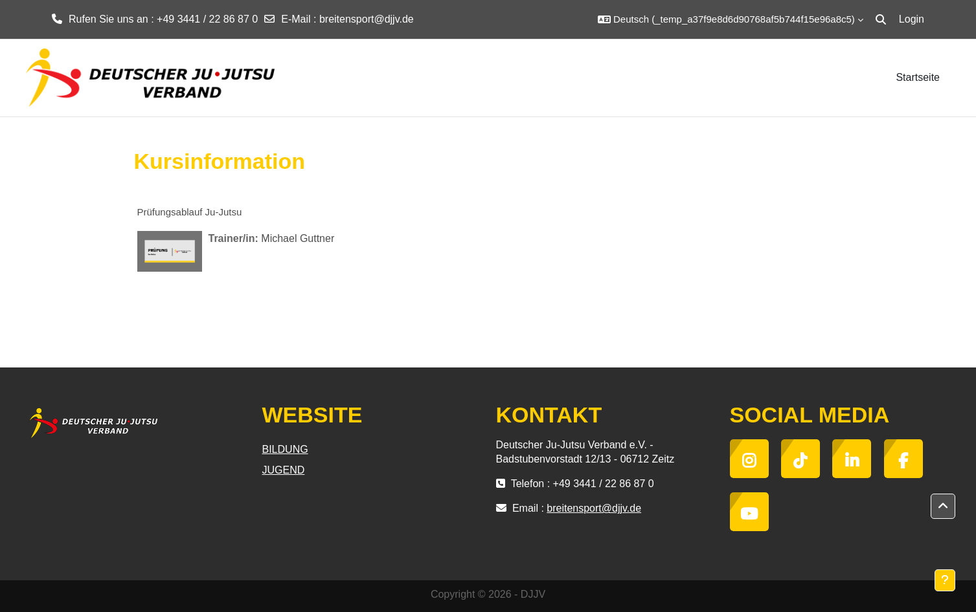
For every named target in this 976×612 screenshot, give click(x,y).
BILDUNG (285, 449)
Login (911, 19)
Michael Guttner (297, 238)
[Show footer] (945, 580)
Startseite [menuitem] (918, 77)
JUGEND (283, 469)
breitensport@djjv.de (366, 19)
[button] (730, 19)
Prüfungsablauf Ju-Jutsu (189, 211)
